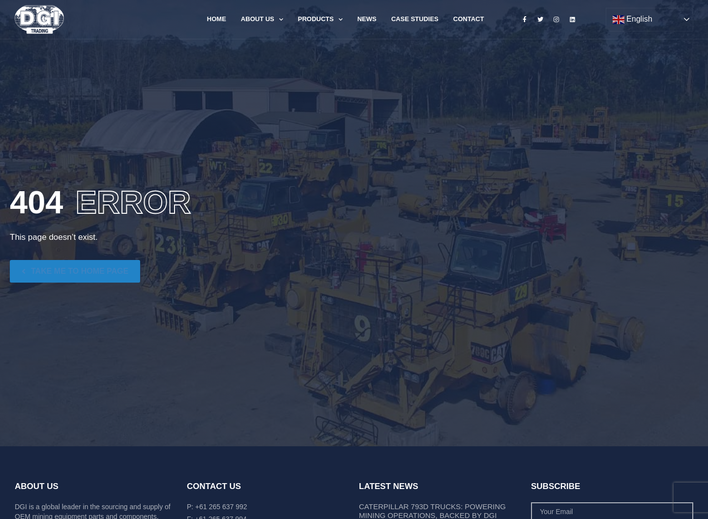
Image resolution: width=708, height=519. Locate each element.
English (632, 20)
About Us (262, 19)
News (367, 19)
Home (216, 19)
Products (320, 19)
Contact (468, 19)
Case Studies (415, 19)
